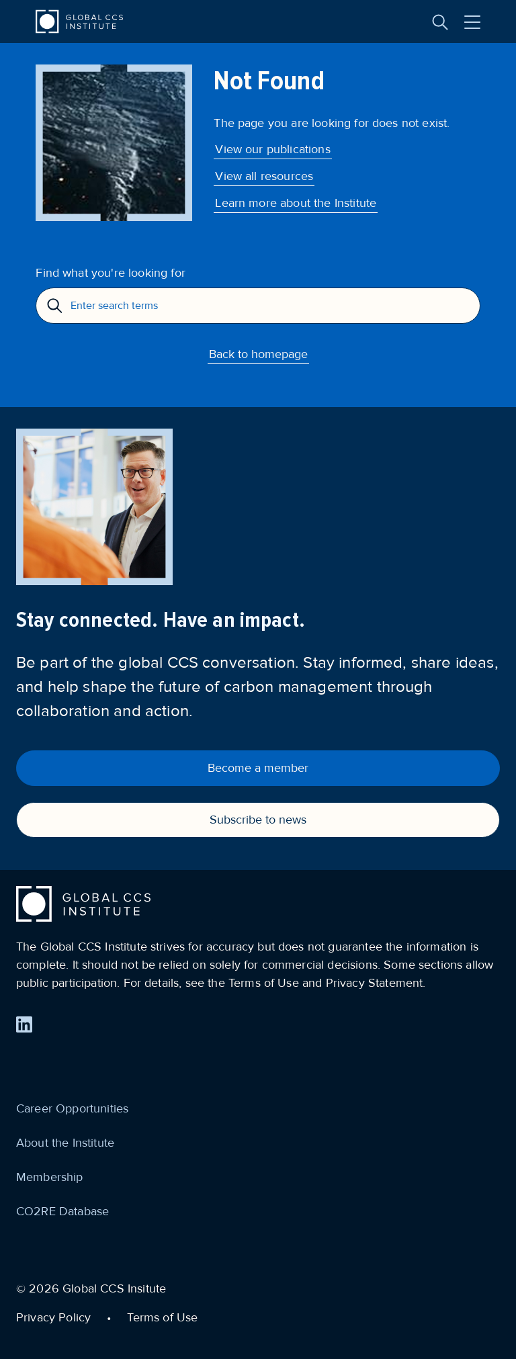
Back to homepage (258, 354)
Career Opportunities (72, 1108)
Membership (49, 1177)
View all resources (264, 176)
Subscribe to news (258, 819)
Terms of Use (162, 1317)
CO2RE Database (62, 1211)
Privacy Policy (53, 1317)
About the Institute (65, 1142)
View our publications (272, 149)
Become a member (258, 767)
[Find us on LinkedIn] (24, 1024)
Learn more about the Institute (295, 202)
